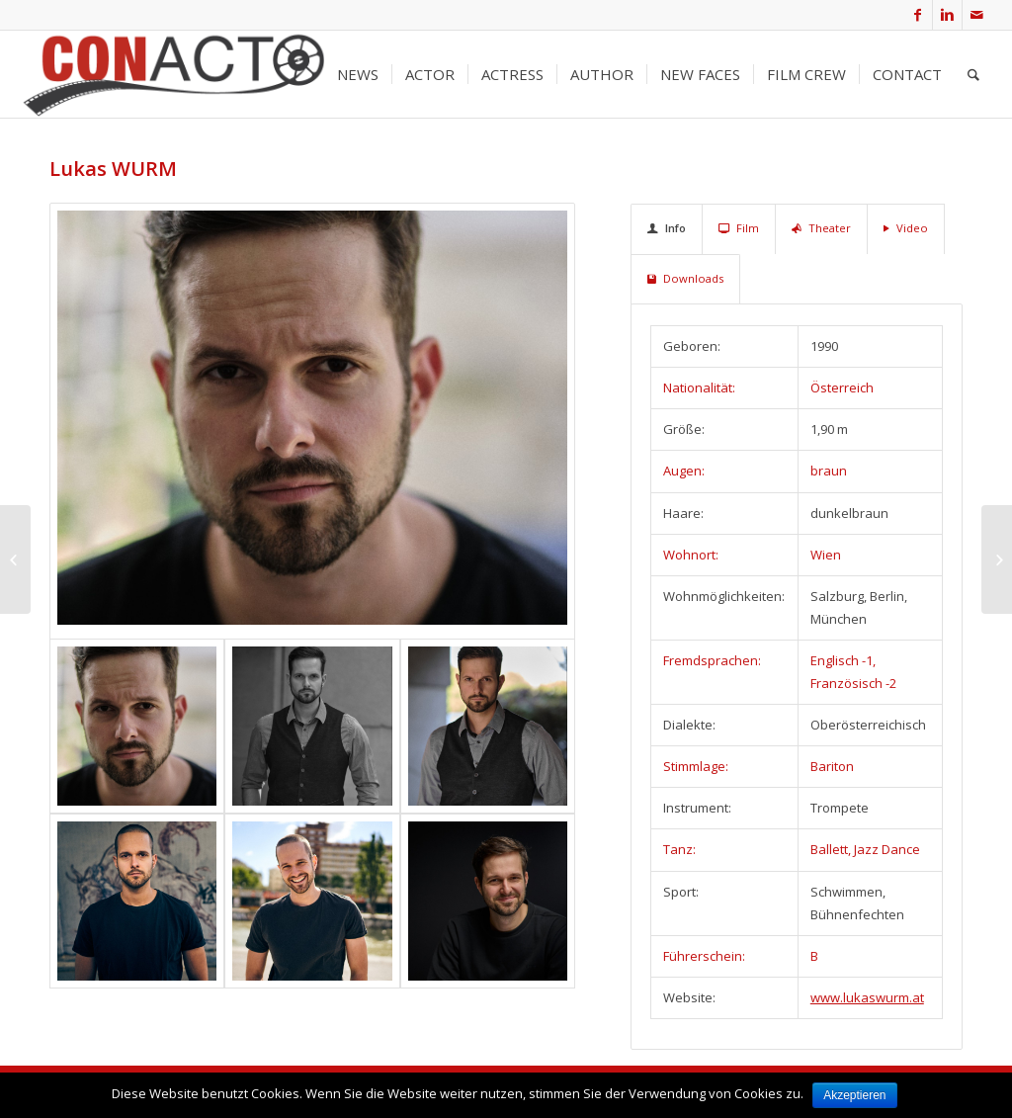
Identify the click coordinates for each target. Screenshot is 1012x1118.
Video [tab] (906, 227)
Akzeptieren (855, 1095)
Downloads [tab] (685, 278)
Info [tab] (666, 227)
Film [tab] (738, 227)
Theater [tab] (821, 227)
